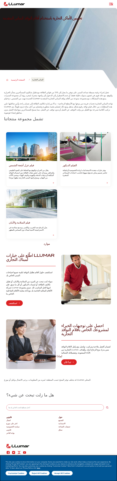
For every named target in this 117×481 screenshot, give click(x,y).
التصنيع (60, 420)
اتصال (8, 420)
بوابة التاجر (10, 433)
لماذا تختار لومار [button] (54, 356)
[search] (55, 407)
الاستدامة (61, 423)
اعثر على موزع (11, 423)
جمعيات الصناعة (64, 426)
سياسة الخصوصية (13, 426)
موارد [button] (48, 243)
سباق (60, 430)
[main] (58, 468)
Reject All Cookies (39, 473)
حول (60, 417)
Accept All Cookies (62, 473)
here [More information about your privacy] (38, 468)
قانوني (9, 417)
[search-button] (107, 407)
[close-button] (112, 4)
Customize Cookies (16, 473)
